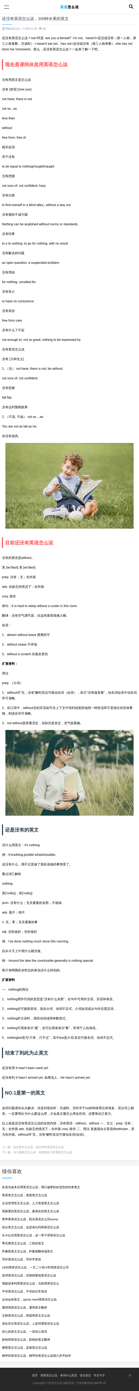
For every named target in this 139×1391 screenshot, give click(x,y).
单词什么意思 (68, 1375)
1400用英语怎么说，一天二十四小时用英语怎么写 (35, 1267)
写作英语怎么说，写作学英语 (21, 1259)
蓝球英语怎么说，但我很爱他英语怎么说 (29, 1275)
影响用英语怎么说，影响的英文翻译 (26, 1339)
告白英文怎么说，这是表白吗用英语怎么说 (30, 1227)
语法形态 (85, 1375)
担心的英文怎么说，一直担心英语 (24, 1331)
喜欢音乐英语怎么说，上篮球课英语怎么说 (30, 1323)
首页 (35, 1375)
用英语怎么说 (48, 1375)
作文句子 (99, 1375)
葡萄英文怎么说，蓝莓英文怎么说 (24, 1347)
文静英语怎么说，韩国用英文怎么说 (26, 1315)
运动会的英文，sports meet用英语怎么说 (29, 1299)
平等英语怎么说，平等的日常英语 (24, 1291)
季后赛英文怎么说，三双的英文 (23, 1243)
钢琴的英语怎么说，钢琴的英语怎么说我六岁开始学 (36, 1355)
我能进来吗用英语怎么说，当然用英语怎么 (30, 1283)
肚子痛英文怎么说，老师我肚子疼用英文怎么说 (42, 1152)
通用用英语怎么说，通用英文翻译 (24, 1307)
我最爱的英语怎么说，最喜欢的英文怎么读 (30, 1211)
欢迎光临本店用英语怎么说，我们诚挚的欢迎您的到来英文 (41, 1187)
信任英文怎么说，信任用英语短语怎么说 (38, 1147)
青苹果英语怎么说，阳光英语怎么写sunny (30, 1219)
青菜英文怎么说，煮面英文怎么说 (24, 1195)
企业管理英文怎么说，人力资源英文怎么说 (30, 1203)
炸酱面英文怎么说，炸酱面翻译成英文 (27, 1251)
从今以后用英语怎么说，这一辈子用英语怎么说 (33, 1235)
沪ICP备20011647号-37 (91, 1383)
